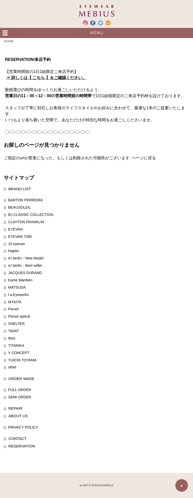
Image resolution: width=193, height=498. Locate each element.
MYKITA (14, 302)
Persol (13, 309)
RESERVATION (21, 446)
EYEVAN (15, 229)
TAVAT (13, 331)
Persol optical (19, 316)
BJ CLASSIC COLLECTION (30, 215)
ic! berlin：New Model (25, 258)
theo (11, 338)
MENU (96, 32)
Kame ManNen (20, 280)
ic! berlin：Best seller (25, 265)
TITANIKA (16, 345)
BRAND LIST (19, 189)
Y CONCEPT (18, 353)
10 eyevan (16, 244)
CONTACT (17, 438)
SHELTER (16, 324)
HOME (9, 41)
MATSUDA (17, 287)
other (12, 367)
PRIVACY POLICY (23, 427)
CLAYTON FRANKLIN (26, 222)
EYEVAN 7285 (20, 237)
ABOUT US (18, 416)
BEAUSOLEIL (19, 207)
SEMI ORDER (19, 397)
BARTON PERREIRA (25, 200)
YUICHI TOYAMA (22, 360)
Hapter (13, 251)
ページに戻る (144, 158)
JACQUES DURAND (25, 273)
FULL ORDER (19, 390)
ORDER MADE (21, 378)
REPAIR (15, 408)
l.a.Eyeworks (18, 295)
